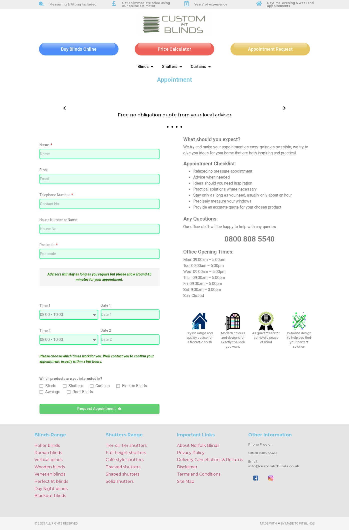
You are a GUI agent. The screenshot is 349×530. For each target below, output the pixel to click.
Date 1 (106, 305)
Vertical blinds (48, 459)
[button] (64, 108)
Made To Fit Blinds (299, 523)
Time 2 (45, 331)
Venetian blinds (49, 474)
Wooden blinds (49, 467)
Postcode (47, 245)
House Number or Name (58, 220)
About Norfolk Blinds (198, 445)
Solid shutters (120, 481)
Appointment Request (270, 49)
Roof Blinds (82, 391)
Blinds (50, 385)
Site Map (185, 481)
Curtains (103, 385)
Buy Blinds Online (78, 49)
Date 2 (106, 330)
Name (45, 145)
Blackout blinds (50, 495)
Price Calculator (174, 49)
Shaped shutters (122, 474)
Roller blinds (47, 445)
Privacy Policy (190, 452)
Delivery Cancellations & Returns (209, 459)
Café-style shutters (125, 459)
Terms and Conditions (198, 474)
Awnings (52, 391)
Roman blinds (48, 452)
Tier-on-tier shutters (126, 445)
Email (44, 170)
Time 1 (45, 306)
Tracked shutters (123, 467)
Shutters (75, 385)
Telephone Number (55, 195)
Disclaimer (187, 467)
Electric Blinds (134, 385)
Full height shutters (126, 452)
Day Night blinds (51, 488)
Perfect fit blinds (51, 481)
